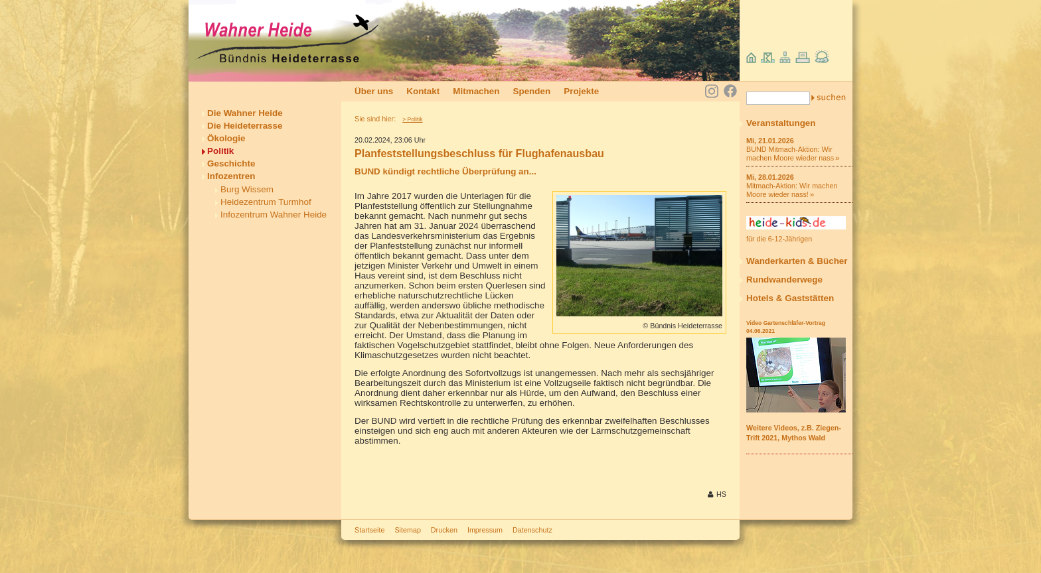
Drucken (444, 530)
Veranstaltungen (781, 123)
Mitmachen (476, 91)
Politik (220, 151)
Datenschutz (532, 530)
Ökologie (226, 138)
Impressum (485, 530)
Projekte (581, 91)
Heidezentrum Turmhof (265, 202)
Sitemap (407, 530)
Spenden (531, 91)
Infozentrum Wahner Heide (273, 215)
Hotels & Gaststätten (790, 298)
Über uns (374, 91)
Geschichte (231, 163)
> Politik (412, 119)
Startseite (369, 530)
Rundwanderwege (784, 280)
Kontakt (423, 91)
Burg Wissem (247, 189)
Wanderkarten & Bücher (797, 261)
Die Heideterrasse (245, 126)
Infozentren (231, 176)
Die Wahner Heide (245, 113)
